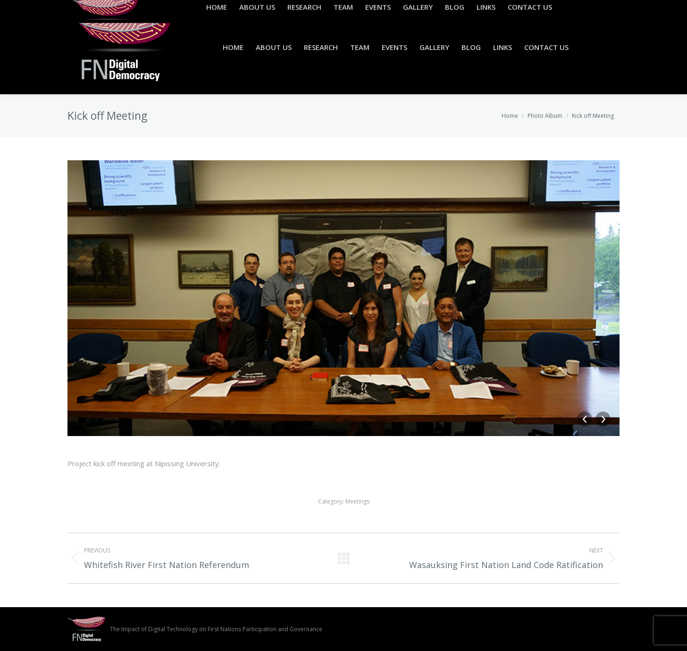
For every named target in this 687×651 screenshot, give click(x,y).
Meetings (357, 501)
